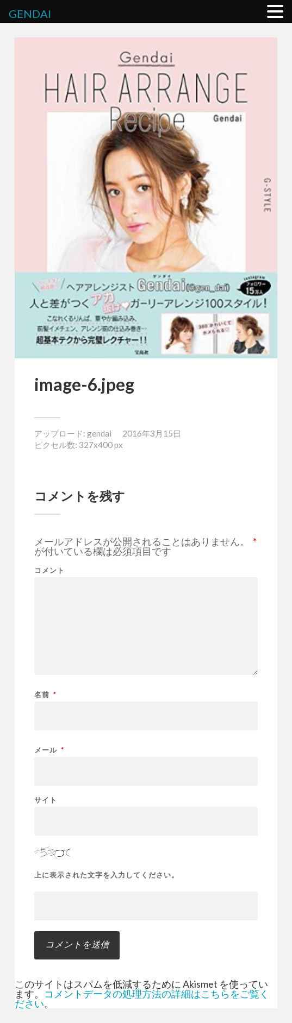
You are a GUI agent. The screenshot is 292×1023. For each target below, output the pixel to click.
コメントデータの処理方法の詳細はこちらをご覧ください (142, 998)
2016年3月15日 (151, 433)
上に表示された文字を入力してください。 (106, 875)
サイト (45, 800)
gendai (99, 433)
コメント (49, 570)
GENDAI (30, 13)
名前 (45, 694)
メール (49, 750)
